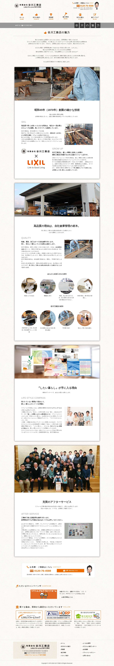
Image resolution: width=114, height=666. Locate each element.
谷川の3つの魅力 (65, 646)
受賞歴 (62, 649)
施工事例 (63, 652)
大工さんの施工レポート (89, 646)
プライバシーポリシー (88, 652)
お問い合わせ (86, 655)
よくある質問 (86, 643)
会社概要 (85, 649)
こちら (83, 593)
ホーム (62, 643)
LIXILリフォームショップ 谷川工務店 (35, 655)
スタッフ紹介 (64, 655)
